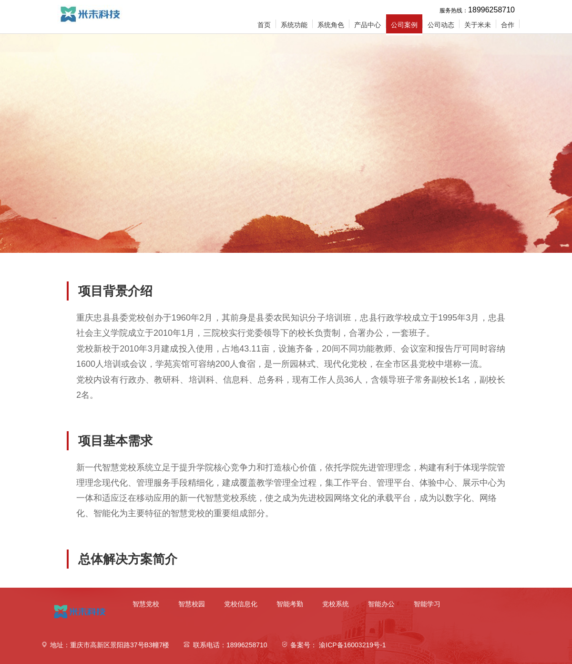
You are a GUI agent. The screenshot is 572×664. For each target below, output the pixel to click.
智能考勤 (289, 604)
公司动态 (441, 25)
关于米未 (477, 25)
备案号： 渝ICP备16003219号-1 (338, 645)
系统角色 (330, 25)
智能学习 (427, 604)
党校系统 (335, 604)
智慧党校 (146, 604)
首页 (264, 25)
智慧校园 (191, 604)
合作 (507, 25)
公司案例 (404, 25)
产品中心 (367, 25)
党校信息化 (240, 604)
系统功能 (294, 25)
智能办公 (381, 604)
